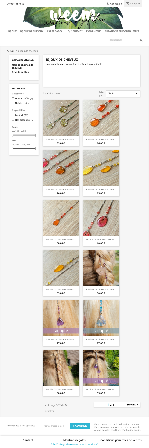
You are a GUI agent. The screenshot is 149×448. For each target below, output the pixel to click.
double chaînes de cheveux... (60, 239)
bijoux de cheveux (32, 31)
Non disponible (24, 119)
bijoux (12, 31)
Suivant (133, 405)
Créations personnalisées (122, 31)
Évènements (93, 31)
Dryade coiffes (20, 72)
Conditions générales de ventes (121, 440)
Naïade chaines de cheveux (22, 66)
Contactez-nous (15, 3)
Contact (28, 440)
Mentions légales (74, 440)
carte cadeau (55, 31)
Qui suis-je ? (75, 31)
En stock (21, 115)
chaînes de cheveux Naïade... (60, 139)
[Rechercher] (126, 40)
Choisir (123, 93)
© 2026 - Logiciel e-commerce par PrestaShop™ (75, 444)
